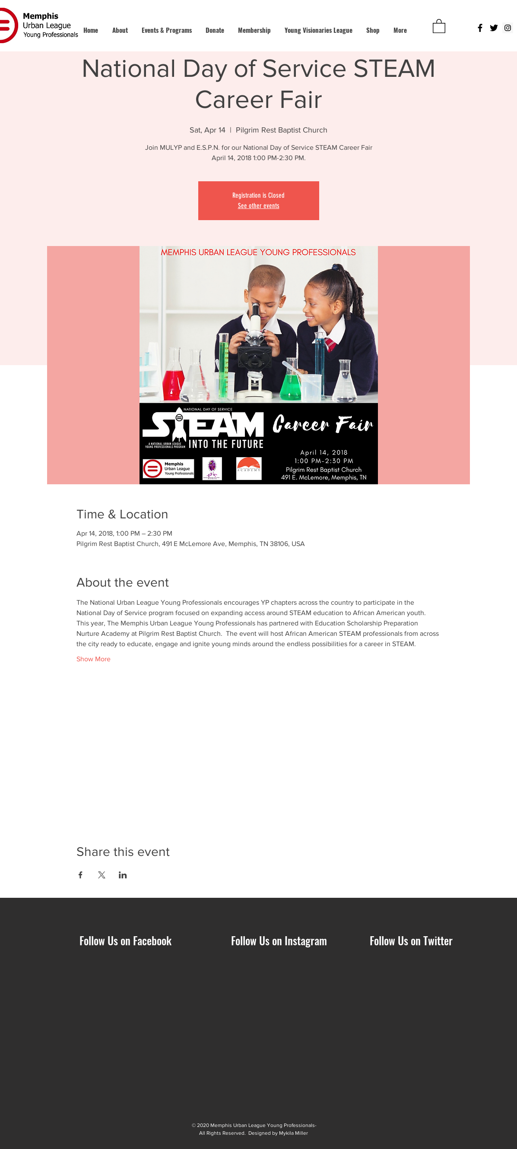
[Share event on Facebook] (80, 874)
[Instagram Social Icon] (507, 27)
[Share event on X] (102, 874)
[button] (439, 25)
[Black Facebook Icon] (480, 27)
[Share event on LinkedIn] (123, 874)
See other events (258, 206)
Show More (93, 659)
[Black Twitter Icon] (493, 27)
